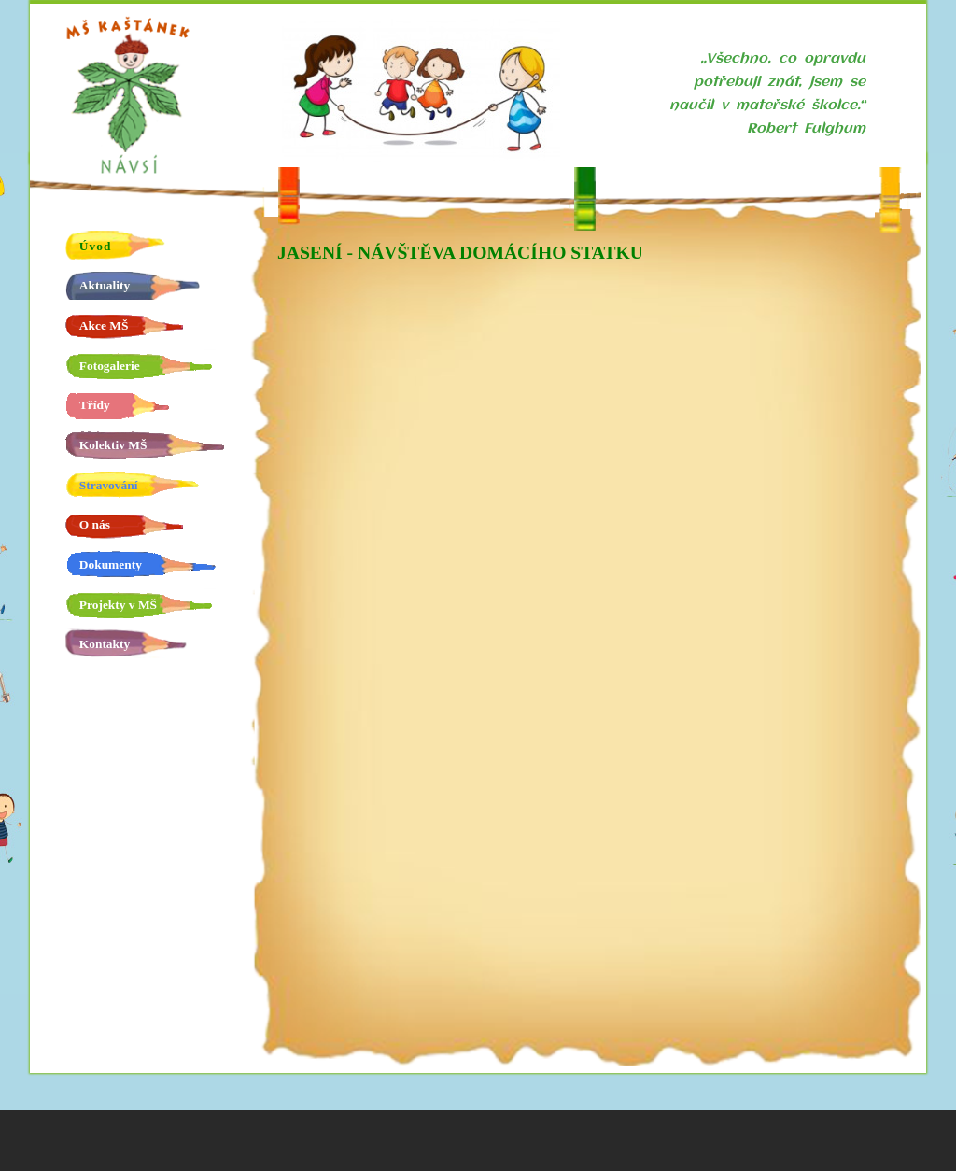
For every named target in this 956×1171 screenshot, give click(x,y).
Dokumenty (110, 564)
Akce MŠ (104, 325)
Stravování (108, 485)
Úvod (95, 246)
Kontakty (104, 644)
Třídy (94, 405)
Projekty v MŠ (118, 605)
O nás (94, 524)
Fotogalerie (109, 366)
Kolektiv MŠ (113, 445)
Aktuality (104, 285)
